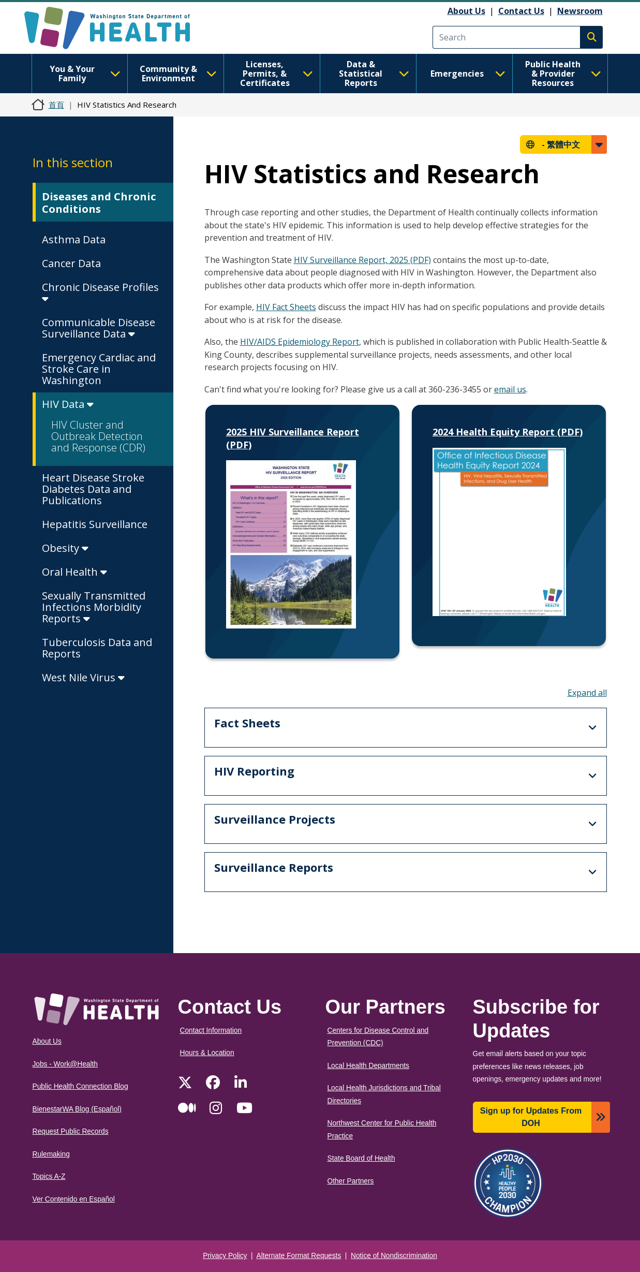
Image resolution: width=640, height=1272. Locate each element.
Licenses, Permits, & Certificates (276, 74)
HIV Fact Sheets (286, 307)
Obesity (65, 548)
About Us (466, 11)
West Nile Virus (83, 677)
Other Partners (351, 1181)
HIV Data (68, 404)
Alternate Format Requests (299, 1256)
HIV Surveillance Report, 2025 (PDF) (362, 260)
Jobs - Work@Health (65, 1064)
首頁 (56, 104)
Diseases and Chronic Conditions (99, 202)
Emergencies (467, 73)
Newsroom (580, 11)
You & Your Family (85, 73)
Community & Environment (178, 73)
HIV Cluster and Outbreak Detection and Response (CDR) (98, 436)
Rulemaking (51, 1154)
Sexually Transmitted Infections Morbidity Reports (93, 607)
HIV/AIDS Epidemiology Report (299, 341)
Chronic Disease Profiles (100, 292)
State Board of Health (361, 1158)
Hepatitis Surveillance (94, 524)
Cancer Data (71, 263)
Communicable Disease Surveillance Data (98, 328)
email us (510, 389)
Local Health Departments (368, 1066)
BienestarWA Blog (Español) (77, 1109)
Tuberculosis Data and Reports (97, 648)
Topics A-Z (49, 1176)
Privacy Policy (225, 1256)
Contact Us (521, 11)
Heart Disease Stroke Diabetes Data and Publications (93, 489)
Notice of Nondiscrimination (394, 1256)
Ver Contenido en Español (74, 1199)
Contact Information (211, 1030)
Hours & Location (207, 1053)
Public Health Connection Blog (80, 1086)
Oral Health (74, 572)
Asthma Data (74, 239)
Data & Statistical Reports (374, 74)
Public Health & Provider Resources (563, 74)
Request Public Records (71, 1131)
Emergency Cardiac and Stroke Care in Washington (99, 368)
